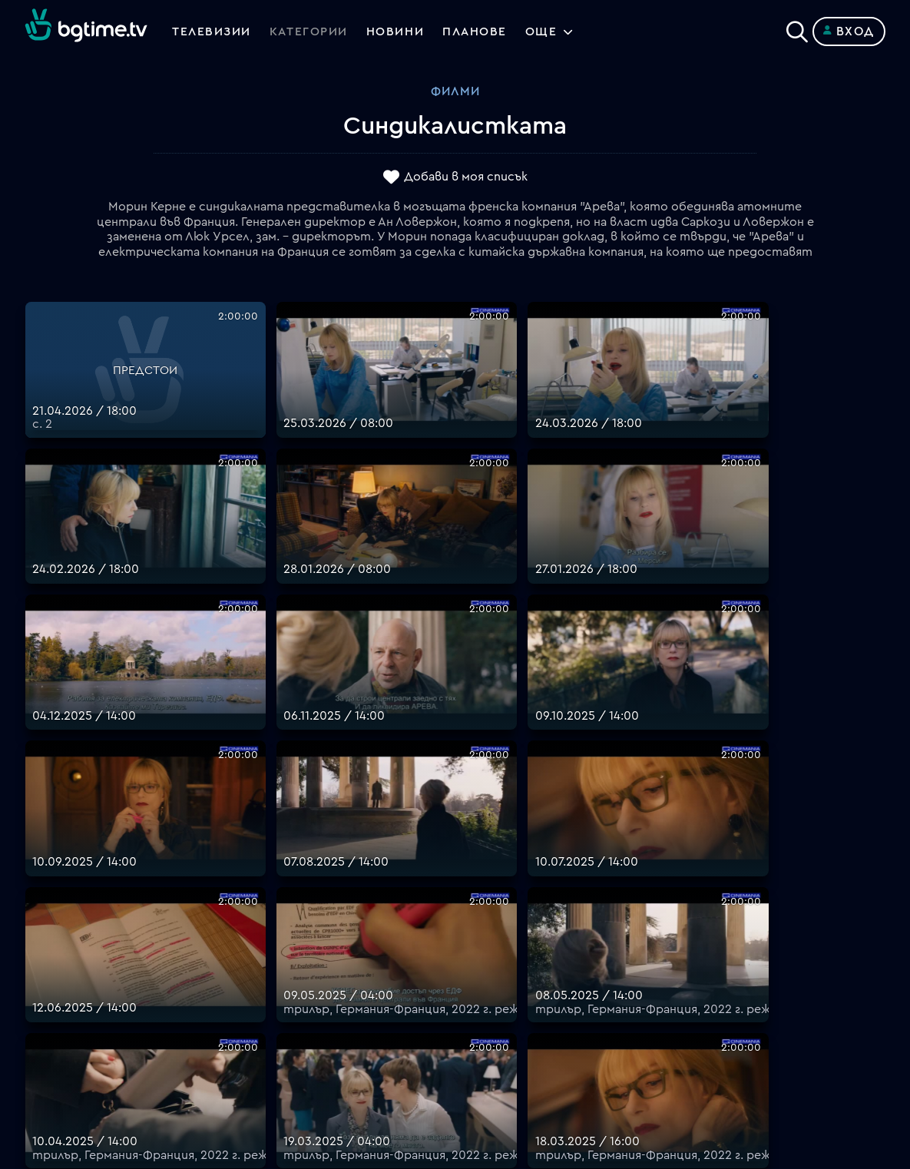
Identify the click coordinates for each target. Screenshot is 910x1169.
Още (546, 31)
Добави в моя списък (466, 177)
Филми (455, 91)
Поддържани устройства (533, 931)
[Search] (797, 28)
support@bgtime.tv (295, 1060)
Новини (398, 31)
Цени (470, 949)
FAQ (467, 894)
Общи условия (498, 968)
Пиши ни (480, 1041)
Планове (480, 912)
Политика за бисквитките (536, 1023)
